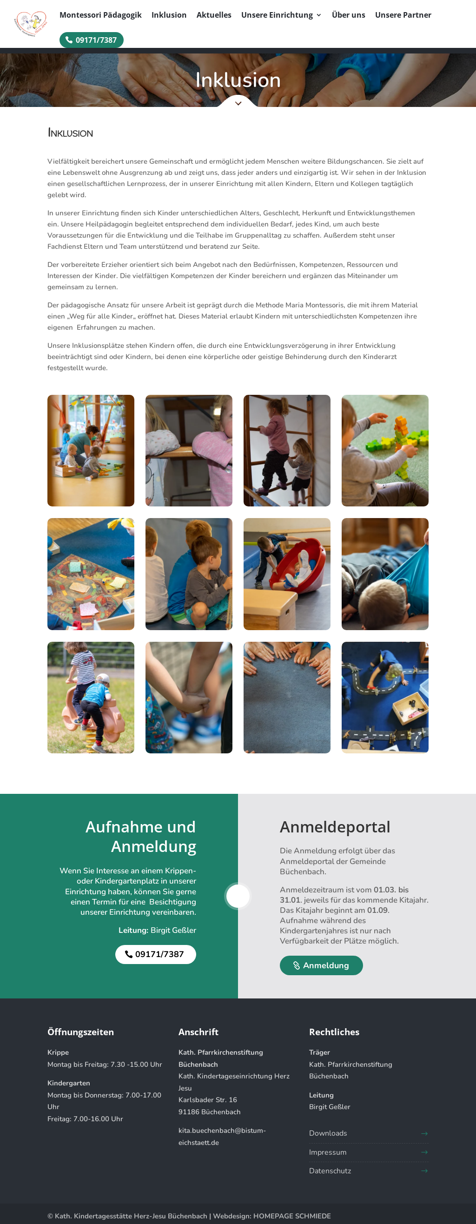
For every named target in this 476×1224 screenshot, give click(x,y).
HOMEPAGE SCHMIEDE (292, 1216)
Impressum (328, 1152)
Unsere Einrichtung (277, 16)
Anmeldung (326, 965)
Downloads (328, 1133)
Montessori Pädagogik (101, 16)
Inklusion (169, 16)
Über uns (348, 16)
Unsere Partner (403, 16)
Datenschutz (330, 1171)
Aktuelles (214, 16)
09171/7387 (96, 40)
